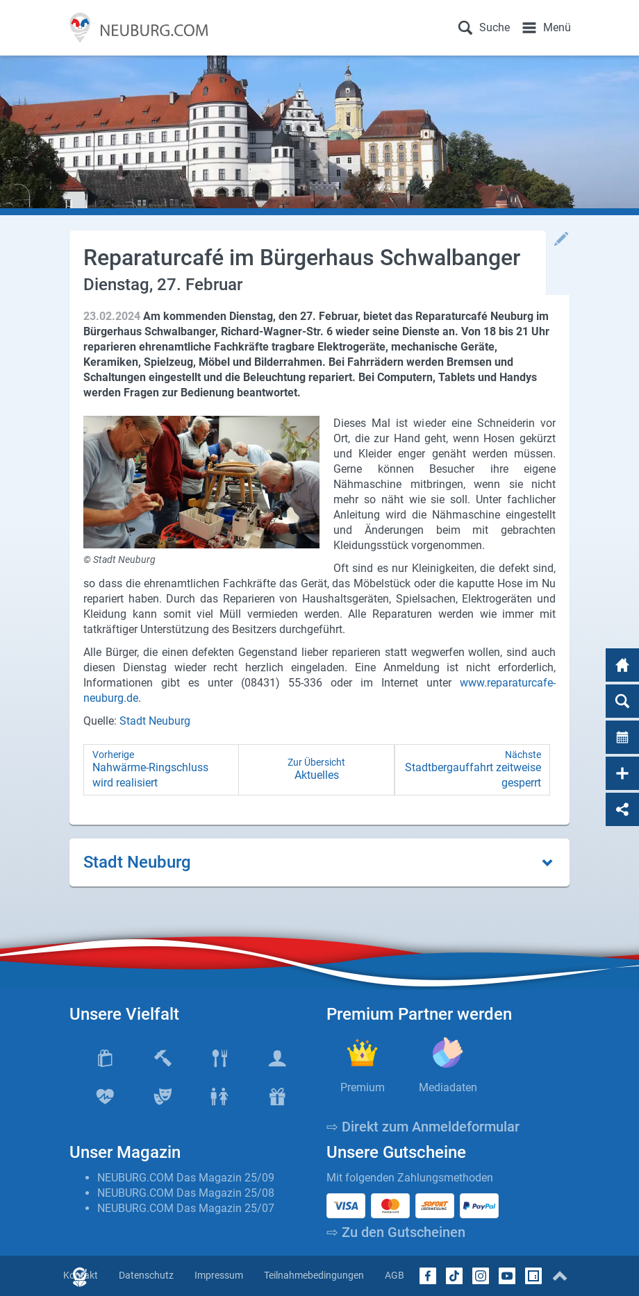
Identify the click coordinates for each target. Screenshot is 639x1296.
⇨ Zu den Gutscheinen (395, 1232)
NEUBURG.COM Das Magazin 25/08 (185, 1193)
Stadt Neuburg (154, 720)
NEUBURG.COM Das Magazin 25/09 (185, 1177)
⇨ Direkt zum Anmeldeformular (423, 1126)
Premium (362, 1087)
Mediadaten (448, 1087)
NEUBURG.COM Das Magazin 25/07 (185, 1208)
